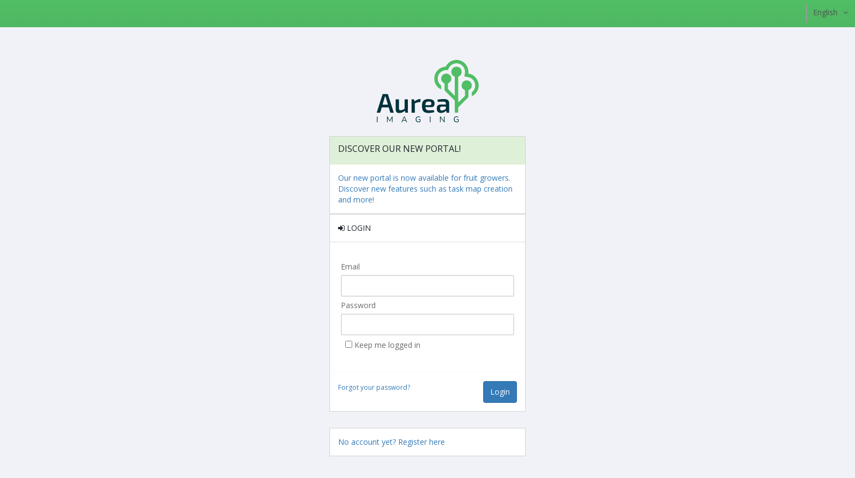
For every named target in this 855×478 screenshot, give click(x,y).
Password (358, 305)
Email (350, 266)
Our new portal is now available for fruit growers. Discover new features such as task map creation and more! (425, 189)
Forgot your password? (374, 387)
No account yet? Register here (391, 442)
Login (500, 392)
